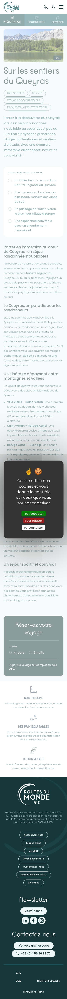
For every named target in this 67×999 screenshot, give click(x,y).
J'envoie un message (33, 946)
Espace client (33, 842)
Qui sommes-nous (33, 866)
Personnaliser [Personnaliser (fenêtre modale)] (33, 528)
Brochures (33, 882)
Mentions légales (48, 980)
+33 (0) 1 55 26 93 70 (33, 953)
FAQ (18, 973)
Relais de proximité (33, 858)
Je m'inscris (33, 911)
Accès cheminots (33, 834)
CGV (18, 980)
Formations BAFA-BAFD (33, 874)
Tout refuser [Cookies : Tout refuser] (33, 521)
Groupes (33, 850)
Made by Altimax (33, 991)
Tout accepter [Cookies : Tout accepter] (33, 514)
